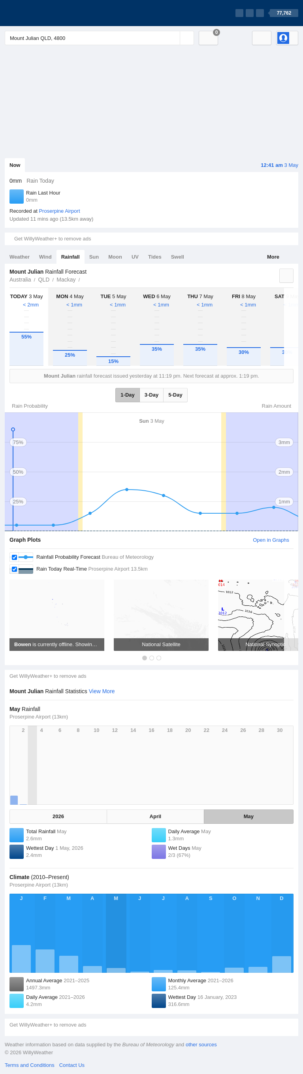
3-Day (151, 395)
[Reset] (173, 38)
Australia (20, 279)
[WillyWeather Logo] (42, 13)
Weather (19, 257)
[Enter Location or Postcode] (99, 38)
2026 (58, 816)
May (249, 816)
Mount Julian (84, 279)
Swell (177, 257)
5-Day (175, 395)
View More (102, 691)
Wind (45, 257)
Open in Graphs (271, 540)
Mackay (65, 279)
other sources (201, 1045)
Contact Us (72, 1065)
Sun (94, 257)
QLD (43, 279)
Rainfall (70, 257)
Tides (155, 257)
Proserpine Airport (59, 211)
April (156, 816)
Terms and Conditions (30, 1065)
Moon (115, 257)
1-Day (127, 395)
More (273, 257)
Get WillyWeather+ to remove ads (52, 239)
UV (135, 257)
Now (14, 165)
